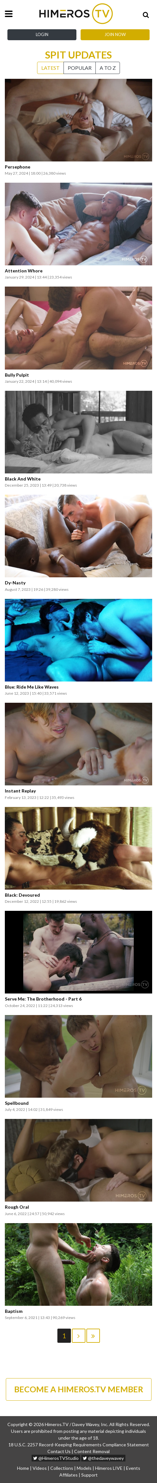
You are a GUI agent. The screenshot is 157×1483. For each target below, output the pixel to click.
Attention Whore (24, 271)
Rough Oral (17, 1207)
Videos (40, 1468)
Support (89, 1475)
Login (42, 34)
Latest (50, 68)
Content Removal (92, 1451)
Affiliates (68, 1475)
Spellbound (17, 1103)
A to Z (108, 68)
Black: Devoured (22, 895)
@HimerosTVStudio (56, 1458)
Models (84, 1468)
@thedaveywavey (103, 1458)
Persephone (17, 167)
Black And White (23, 479)
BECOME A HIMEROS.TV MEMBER (78, 1389)
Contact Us (59, 1451)
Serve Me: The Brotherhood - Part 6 (43, 999)
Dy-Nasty (15, 583)
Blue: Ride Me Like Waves (32, 687)
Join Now (115, 34)
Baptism (14, 1311)
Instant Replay (20, 791)
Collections (61, 1468)
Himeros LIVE (109, 1468)
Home (23, 1468)
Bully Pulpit (17, 375)
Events (133, 1468)
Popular (80, 68)
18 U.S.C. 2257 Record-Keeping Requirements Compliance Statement (78, 1444)
